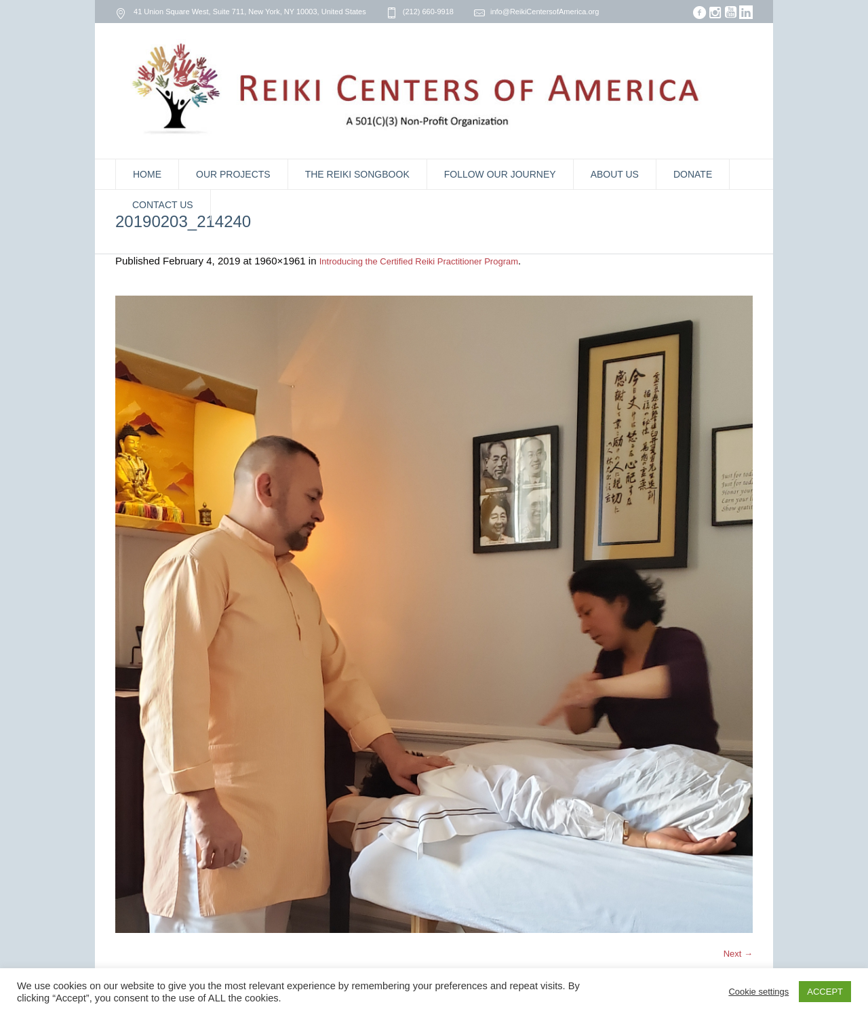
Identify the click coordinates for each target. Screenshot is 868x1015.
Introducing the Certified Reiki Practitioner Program (418, 261)
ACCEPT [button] (825, 992)
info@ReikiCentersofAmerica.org (544, 11)
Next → (738, 954)
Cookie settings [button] (758, 992)
